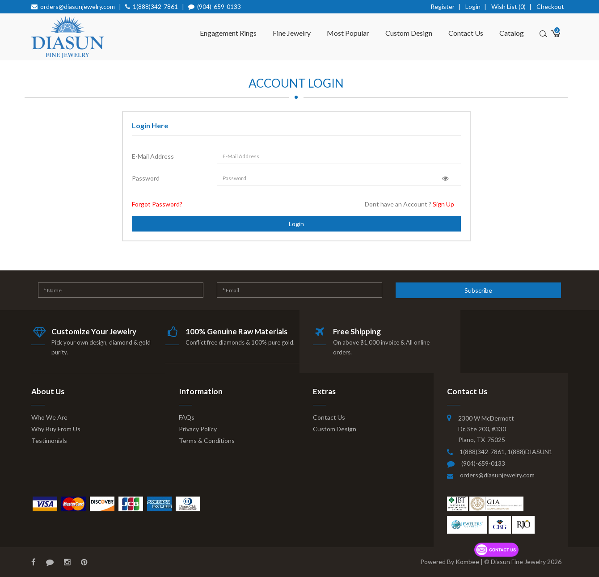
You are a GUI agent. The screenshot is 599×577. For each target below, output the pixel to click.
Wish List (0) (508, 6)
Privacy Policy (198, 429)
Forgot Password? (157, 204)
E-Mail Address (153, 156)
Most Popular (348, 33)
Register (442, 6)
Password (146, 178)
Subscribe (478, 290)
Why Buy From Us (55, 429)
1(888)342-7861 (155, 6)
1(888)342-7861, (483, 451)
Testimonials (49, 440)
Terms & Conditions (207, 440)
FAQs (186, 417)
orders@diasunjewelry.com (77, 6)
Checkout (550, 6)
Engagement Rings (228, 33)
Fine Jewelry (292, 33)
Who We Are (49, 417)
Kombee (467, 561)
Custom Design (408, 33)
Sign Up (443, 204)
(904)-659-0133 (219, 6)
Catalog (511, 33)
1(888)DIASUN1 (530, 451)
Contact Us (465, 33)
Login (473, 6)
